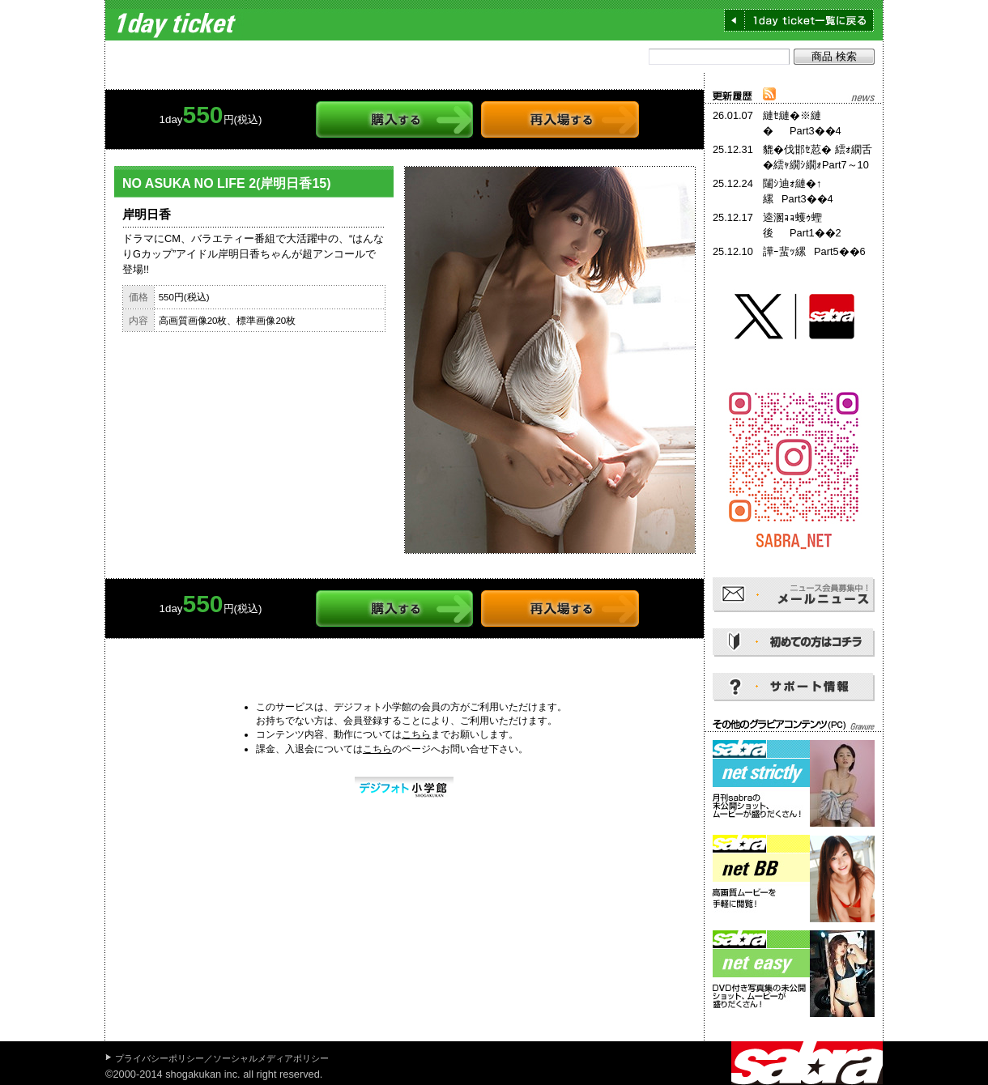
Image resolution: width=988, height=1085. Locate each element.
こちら (416, 734)
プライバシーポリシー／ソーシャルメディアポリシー (222, 1058)
